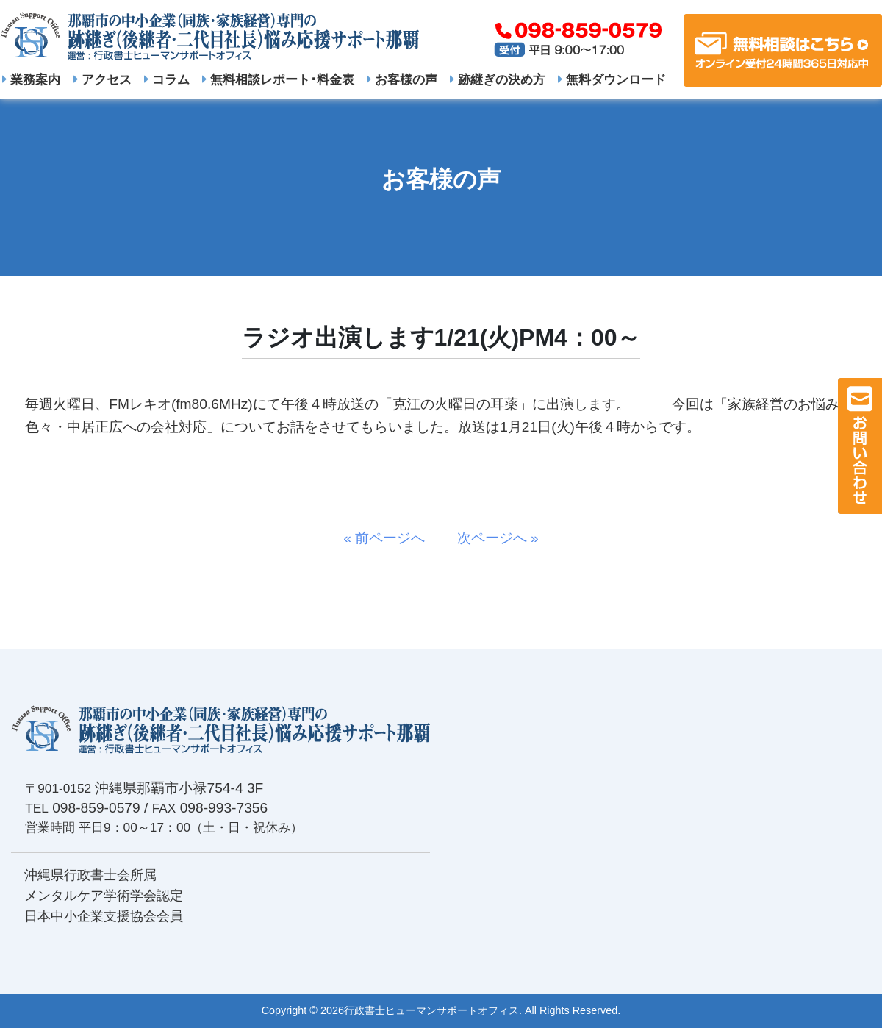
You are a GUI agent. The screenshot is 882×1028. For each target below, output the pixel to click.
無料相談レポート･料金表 (278, 79)
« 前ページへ (391, 538)
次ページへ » (491, 538)
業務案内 (31, 79)
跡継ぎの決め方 (497, 79)
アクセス (103, 79)
